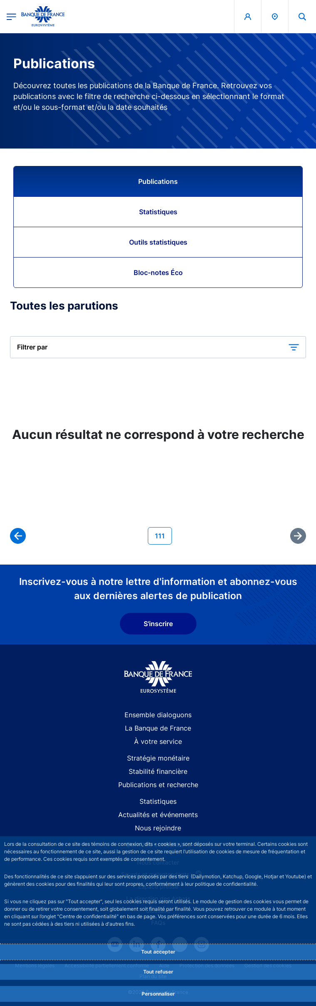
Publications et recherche (158, 785)
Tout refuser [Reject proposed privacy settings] (158, 972)
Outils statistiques (158, 242)
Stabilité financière (158, 771)
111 (163, 535)
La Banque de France (158, 728)
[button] (158, 347)
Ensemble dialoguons (158, 715)
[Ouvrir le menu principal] (11, 16)
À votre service (158, 741)
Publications (158, 181)
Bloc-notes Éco (158, 272)
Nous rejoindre (158, 828)
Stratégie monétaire (158, 758)
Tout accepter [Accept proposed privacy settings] (158, 952)
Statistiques (158, 212)
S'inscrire (158, 623)
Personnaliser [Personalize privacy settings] (158, 994)
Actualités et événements (158, 814)
